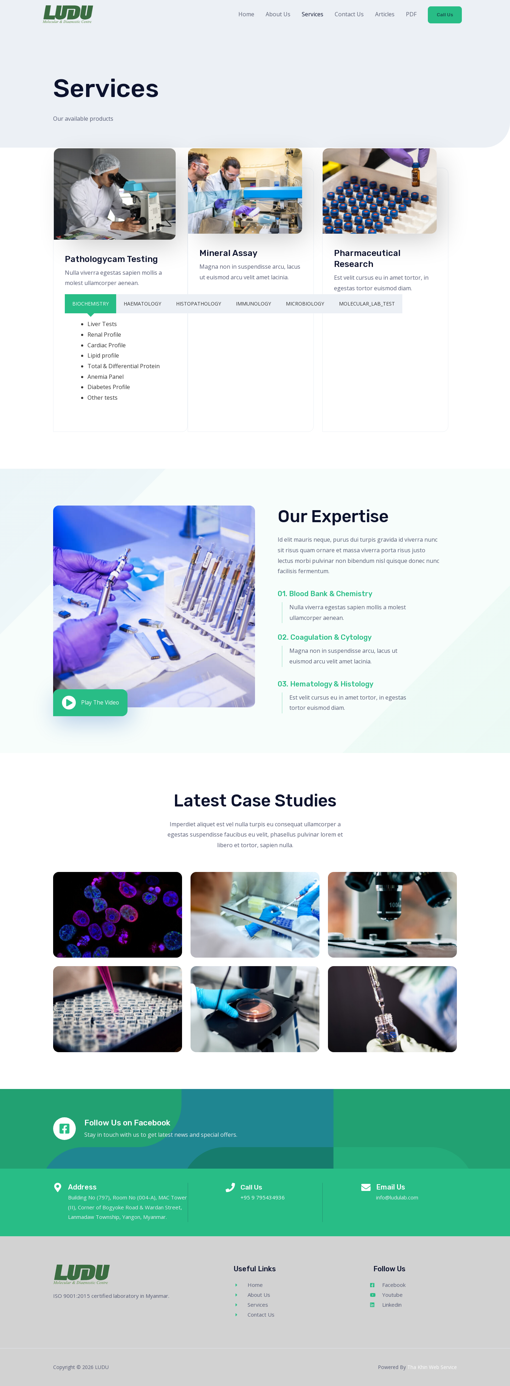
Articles (384, 15)
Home (246, 15)
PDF (410, 15)
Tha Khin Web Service (432, 1367)
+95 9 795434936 (264, 1197)
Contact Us (348, 15)
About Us (277, 15)
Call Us (444, 16)
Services (312, 15)
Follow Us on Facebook (131, 1123)
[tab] (90, 303)
